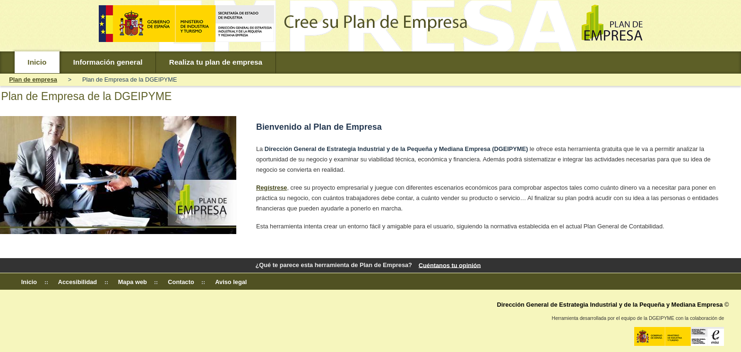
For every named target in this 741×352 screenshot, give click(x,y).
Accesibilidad (77, 281)
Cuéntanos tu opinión (450, 264)
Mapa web (132, 281)
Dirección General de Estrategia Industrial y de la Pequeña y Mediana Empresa (610, 304)
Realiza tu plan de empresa (215, 62)
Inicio (36, 62)
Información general (108, 62)
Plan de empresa (33, 79)
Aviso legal (231, 281)
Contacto (181, 281)
